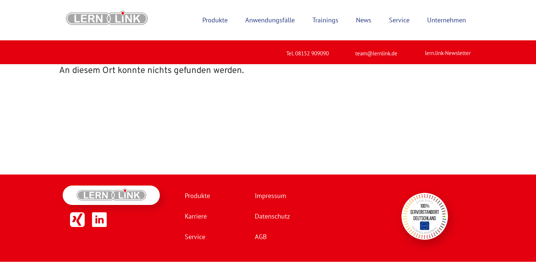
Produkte (197, 195)
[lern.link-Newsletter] (415, 50)
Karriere (196, 216)
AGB (261, 236)
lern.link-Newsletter (448, 53)
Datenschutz (272, 216)
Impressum (270, 195)
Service (195, 236)
